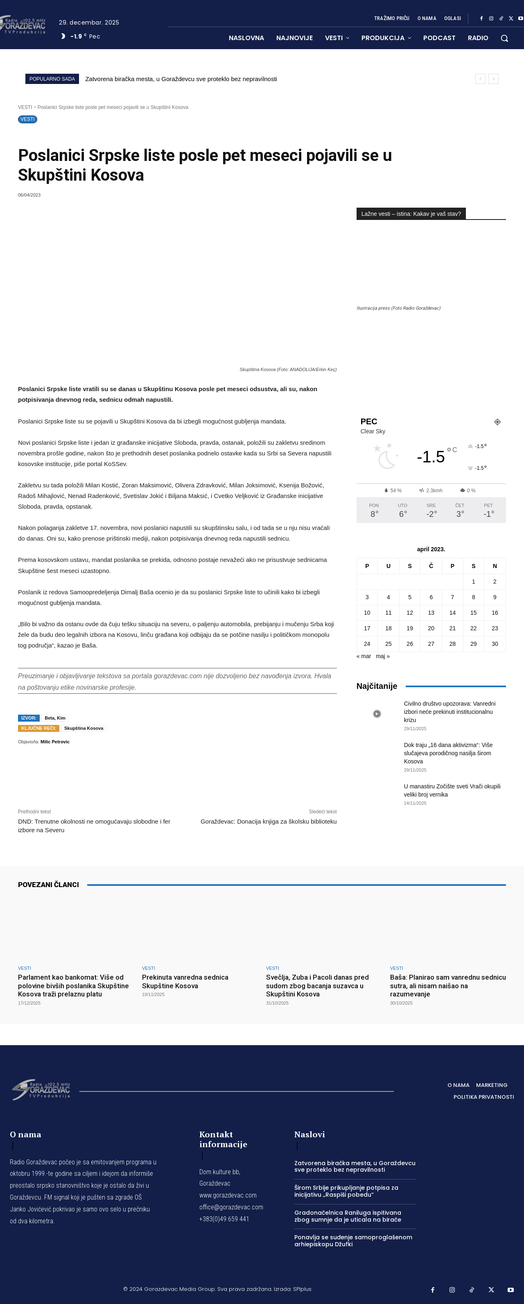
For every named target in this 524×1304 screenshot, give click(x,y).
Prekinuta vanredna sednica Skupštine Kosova (185, 981)
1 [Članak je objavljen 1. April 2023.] (473, 581)
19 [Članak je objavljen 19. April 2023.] (410, 628)
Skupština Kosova (83, 728)
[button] (504, 38)
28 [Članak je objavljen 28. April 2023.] (452, 644)
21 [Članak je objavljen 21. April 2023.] (452, 628)
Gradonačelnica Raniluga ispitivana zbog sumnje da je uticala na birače (347, 1216)
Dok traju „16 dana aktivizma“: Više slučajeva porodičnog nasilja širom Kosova (448, 753)
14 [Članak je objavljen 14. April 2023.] (452, 612)
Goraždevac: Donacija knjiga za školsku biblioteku (269, 821)
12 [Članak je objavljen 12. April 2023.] (410, 612)
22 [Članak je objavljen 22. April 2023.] (473, 628)
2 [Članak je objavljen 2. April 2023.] (495, 581)
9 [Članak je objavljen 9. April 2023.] (495, 597)
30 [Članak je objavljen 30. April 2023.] (495, 644)
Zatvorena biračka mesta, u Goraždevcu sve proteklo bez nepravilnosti (181, 78)
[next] (493, 79)
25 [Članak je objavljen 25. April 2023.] (388, 644)
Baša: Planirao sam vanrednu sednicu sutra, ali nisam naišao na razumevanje (448, 985)
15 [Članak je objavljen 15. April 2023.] (473, 612)
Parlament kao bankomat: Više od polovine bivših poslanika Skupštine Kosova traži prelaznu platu (73, 985)
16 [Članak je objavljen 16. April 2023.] (495, 612)
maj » (383, 656)
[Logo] (40, 1089)
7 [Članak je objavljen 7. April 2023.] (452, 597)
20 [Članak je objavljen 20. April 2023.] (431, 628)
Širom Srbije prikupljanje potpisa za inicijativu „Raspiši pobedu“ (346, 1191)
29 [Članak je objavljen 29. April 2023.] (473, 644)
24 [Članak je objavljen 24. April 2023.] (367, 644)
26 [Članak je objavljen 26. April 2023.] (410, 644)
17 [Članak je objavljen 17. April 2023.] (367, 628)
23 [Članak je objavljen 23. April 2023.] (495, 628)
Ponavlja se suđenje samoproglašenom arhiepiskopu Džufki (353, 1240)
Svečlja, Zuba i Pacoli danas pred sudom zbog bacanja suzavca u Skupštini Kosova (317, 985)
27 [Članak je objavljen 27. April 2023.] (431, 644)
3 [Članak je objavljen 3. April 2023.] (367, 597)
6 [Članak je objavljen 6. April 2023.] (431, 597)
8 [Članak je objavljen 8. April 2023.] (473, 597)
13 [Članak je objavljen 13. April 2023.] (431, 612)
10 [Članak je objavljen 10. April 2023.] (367, 612)
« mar (364, 656)
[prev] (480, 79)
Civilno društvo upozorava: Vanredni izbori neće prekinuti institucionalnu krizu (450, 711)
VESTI (25, 107)
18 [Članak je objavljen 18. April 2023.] (388, 628)
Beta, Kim (55, 717)
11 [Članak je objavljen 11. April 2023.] (388, 612)
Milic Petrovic (55, 741)
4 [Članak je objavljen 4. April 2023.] (388, 597)
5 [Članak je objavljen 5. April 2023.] (409, 597)
